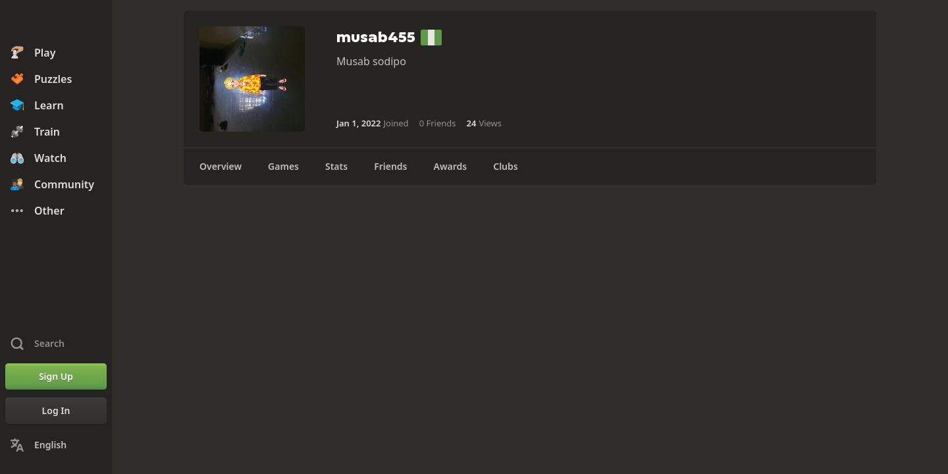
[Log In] (56, 411)
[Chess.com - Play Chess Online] (56, 22)
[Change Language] (56, 445)
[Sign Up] (56, 376)
